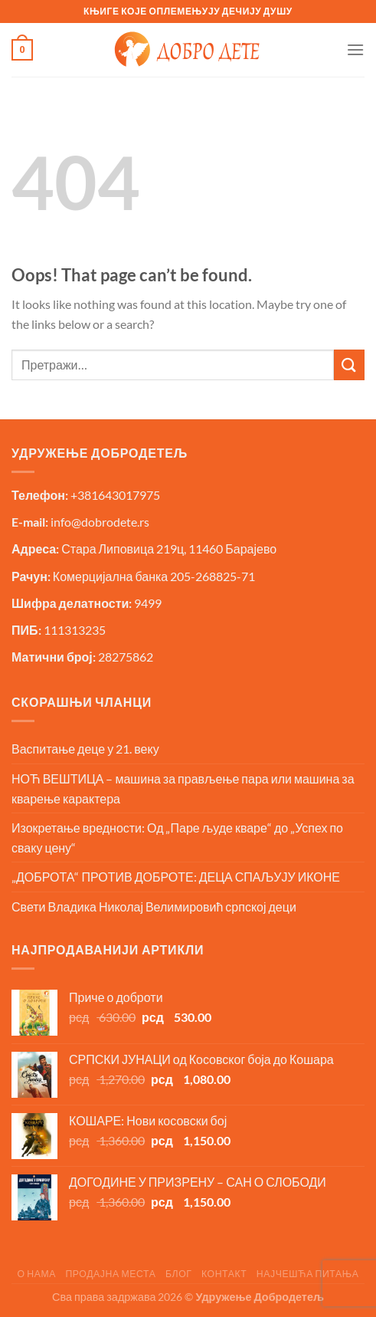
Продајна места (110, 1273)
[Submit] (349, 364)
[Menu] (355, 49)
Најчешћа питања (308, 1273)
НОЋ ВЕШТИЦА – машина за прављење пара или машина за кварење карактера (183, 788)
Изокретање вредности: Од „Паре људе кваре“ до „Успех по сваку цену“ (177, 837)
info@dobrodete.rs (100, 521)
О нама (36, 1273)
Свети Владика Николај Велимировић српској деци (153, 906)
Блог (178, 1273)
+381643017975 (115, 495)
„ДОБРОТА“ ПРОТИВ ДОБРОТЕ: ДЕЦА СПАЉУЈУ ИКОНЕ (175, 876)
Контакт (224, 1273)
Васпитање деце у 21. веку (85, 748)
